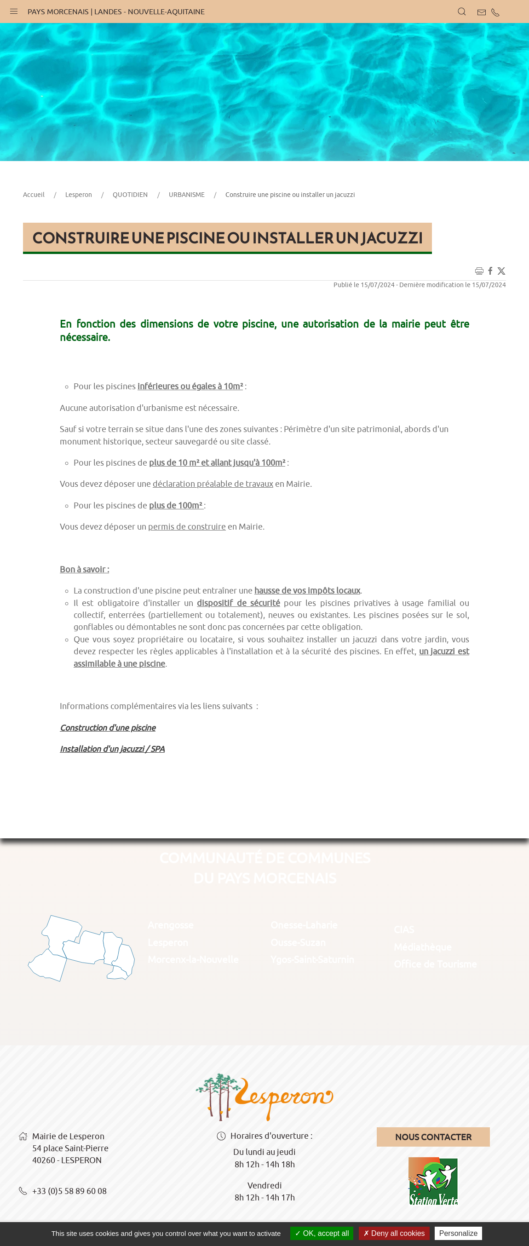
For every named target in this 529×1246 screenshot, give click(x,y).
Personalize (458, 1233)
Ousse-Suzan (298, 942)
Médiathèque (423, 946)
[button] (13, 9)
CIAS (404, 929)
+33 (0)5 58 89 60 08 (62, 1191)
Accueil (34, 194)
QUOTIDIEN (130, 194)
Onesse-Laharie (304, 924)
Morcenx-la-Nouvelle (193, 959)
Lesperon (78, 194)
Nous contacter (433, 1137)
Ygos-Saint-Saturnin (312, 959)
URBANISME (187, 194)
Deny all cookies (394, 1233)
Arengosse (171, 924)
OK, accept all (322, 1233)
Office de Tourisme (435, 963)
